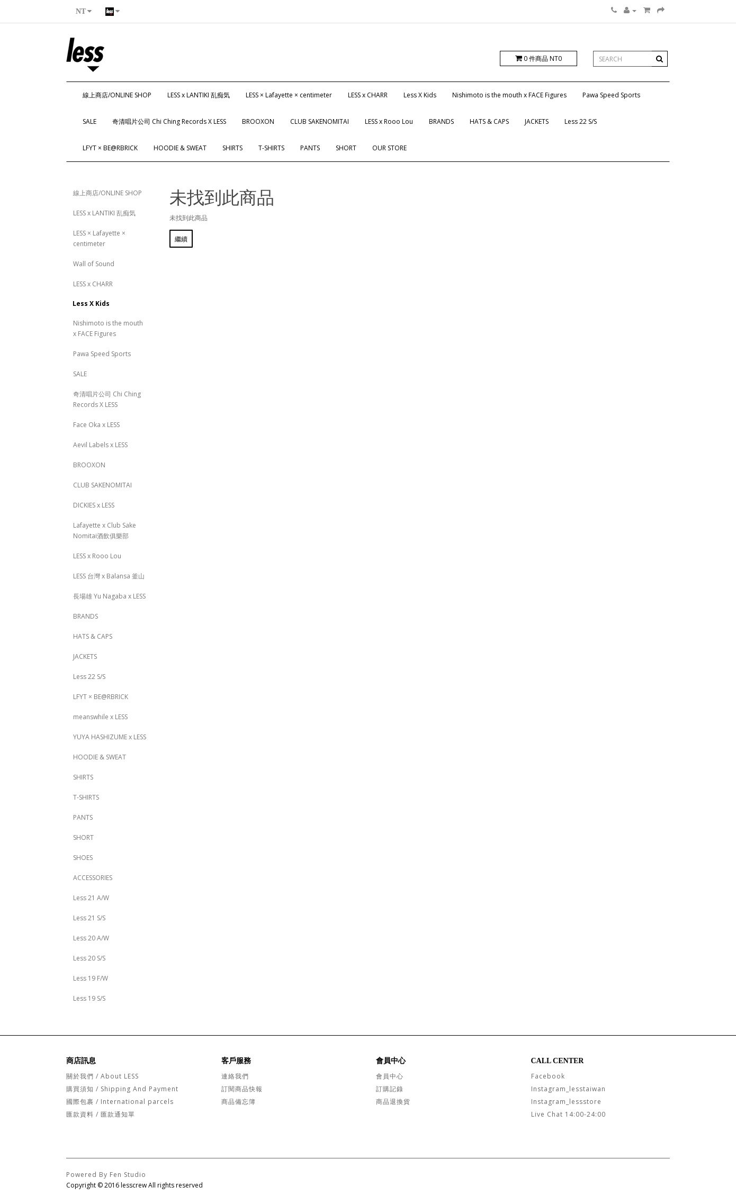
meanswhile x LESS (100, 716)
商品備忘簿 (238, 1101)
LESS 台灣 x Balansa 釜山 (109, 576)
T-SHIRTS (271, 147)
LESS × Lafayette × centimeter (289, 94)
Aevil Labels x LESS (100, 444)
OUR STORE (389, 147)
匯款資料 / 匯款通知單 (100, 1114)
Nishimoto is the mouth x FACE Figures (509, 94)
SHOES (83, 857)
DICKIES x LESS (93, 505)
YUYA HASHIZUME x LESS (109, 736)
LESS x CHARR (368, 94)
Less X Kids (419, 94)
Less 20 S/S (89, 958)
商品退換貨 (393, 1101)
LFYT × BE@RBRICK (110, 147)
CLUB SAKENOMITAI (319, 121)
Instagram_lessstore (566, 1101)
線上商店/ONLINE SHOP (117, 94)
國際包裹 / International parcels (120, 1101)
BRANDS (441, 121)
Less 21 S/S (89, 917)
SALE (89, 121)
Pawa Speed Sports (611, 94)
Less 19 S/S (89, 998)
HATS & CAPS (489, 121)
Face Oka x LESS (96, 424)
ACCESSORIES (92, 877)
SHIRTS (232, 147)
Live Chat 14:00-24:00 (568, 1114)
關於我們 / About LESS (102, 1076)
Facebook (548, 1076)
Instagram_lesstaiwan (568, 1088)
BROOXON (258, 121)
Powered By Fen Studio (106, 1174)
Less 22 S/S (580, 121)
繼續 (181, 238)
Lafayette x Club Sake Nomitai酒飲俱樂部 (104, 530)
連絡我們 (235, 1076)
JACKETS (537, 121)
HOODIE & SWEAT (180, 147)
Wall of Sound (93, 263)
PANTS (310, 147)
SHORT (346, 147)
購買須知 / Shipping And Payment (122, 1088)
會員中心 (389, 1076)
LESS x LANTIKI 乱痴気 (198, 94)
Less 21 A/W (91, 897)
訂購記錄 (389, 1088)
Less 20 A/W (91, 938)
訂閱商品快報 (242, 1088)
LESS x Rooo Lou (389, 121)
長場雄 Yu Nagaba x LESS (109, 596)
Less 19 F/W (90, 978)
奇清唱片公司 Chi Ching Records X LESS (169, 121)
